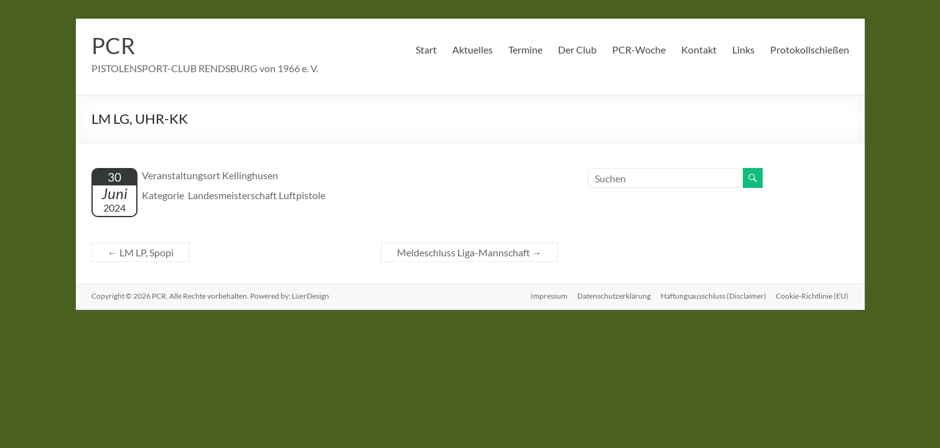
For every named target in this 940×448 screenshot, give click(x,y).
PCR (113, 45)
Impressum (549, 296)
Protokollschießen (809, 49)
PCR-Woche (639, 49)
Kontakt (699, 49)
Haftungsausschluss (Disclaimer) (713, 296)
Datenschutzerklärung (614, 296)
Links (743, 49)
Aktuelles (472, 49)
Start (426, 49)
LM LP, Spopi (141, 252)
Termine (525, 49)
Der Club (577, 49)
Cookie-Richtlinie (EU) (812, 296)
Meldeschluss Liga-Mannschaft (469, 252)
